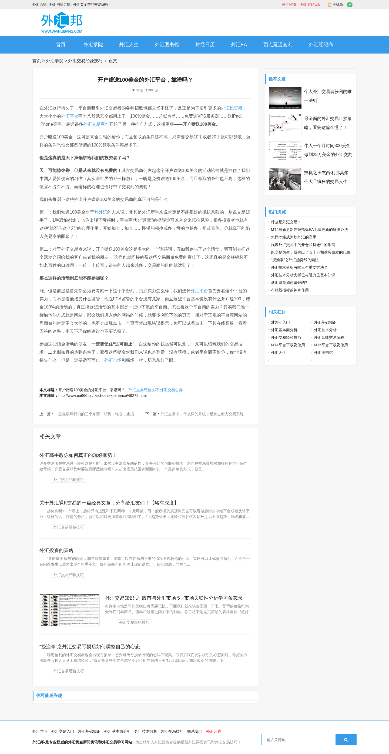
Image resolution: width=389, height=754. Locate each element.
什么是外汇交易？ (286, 222)
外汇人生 (129, 44)
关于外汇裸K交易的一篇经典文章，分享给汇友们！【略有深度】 (109, 503)
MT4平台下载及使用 (288, 345)
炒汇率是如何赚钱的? (289, 282)
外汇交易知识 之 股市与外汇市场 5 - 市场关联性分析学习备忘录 (174, 598)
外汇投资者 (232, 108)
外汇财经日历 (310, 4)
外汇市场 (113, 360)
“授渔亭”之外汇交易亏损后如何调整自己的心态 (89, 646)
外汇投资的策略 (56, 550)
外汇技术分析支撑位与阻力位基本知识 (303, 275)
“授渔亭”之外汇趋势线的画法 (295, 260)
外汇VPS (289, 4)
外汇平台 (69, 116)
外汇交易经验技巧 (85, 60)
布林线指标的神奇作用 (290, 290)
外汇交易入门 (62, 731)
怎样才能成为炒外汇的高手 (293, 237)
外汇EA (239, 44)
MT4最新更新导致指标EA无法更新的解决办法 (309, 229)
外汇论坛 (39, 4)
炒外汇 (100, 212)
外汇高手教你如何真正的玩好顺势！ (78, 455)
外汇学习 (40, 731)
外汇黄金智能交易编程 (90, 4)
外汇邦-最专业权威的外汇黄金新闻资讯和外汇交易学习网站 (82, 742)
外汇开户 (194, 62)
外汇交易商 (94, 124)
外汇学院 (93, 44)
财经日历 (205, 44)
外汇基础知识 (325, 322)
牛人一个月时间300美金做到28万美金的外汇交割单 (328, 154)
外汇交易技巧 (172, 731)
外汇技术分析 (325, 330)
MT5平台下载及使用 (331, 345)
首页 (61, 44)
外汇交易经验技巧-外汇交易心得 (156, 390)
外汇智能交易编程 (329, 337)
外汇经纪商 (321, 44)
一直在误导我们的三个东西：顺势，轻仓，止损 (94, 414)
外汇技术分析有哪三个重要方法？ (299, 267)
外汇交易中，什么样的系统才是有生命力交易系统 (202, 414)
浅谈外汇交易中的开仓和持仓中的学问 (303, 245)
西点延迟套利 (278, 44)
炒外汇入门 (280, 322)
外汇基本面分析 (284, 330)
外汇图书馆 (167, 44)
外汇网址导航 (60, 4)
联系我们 (194, 731)
